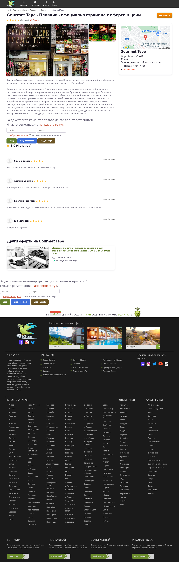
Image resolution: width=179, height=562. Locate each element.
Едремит (123, 434)
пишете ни (13, 556)
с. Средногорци (89, 430)
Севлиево (87, 491)
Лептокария (152, 430)
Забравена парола (19, 135)
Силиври (123, 482)
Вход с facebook (27, 141)
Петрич (67, 412)
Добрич (29, 473)
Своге (85, 487)
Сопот (85, 524)
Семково (87, 495)
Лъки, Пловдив (51, 464)
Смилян (86, 513)
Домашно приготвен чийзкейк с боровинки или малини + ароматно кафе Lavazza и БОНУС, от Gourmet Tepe (81, 251)
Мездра (48, 475)
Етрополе (30, 495)
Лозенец (49, 456)
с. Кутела (87, 412)
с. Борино (68, 497)
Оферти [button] (23, 3)
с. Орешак (87, 423)
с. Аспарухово (70, 486)
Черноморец (107, 484)
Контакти (45, 367)
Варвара (30, 408)
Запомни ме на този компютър (45, 135)
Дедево (29, 465)
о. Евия (150, 445)
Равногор (68, 452)
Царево (105, 465)
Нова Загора (50, 496)
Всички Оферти (78, 360)
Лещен (48, 449)
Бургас (10, 515)
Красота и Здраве (79, 367)
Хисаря (105, 461)
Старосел (106, 421)
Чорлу (122, 500)
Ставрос (150, 482)
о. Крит (150, 449)
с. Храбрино (88, 438)
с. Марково (88, 419)
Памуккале (124, 475)
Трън (104, 447)
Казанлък (30, 524)
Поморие (68, 438)
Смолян (86, 517)
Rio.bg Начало (47, 360)
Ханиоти (150, 493)
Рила (66, 471)
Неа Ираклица (153, 441)
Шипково (106, 498)
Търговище (107, 454)
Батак (10, 464)
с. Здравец (68, 522)
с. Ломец (87, 416)
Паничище (50, 522)
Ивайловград (32, 509)
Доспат (29, 480)
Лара (121, 460)
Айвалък (123, 405)
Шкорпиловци (108, 506)
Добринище (31, 469)
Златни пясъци (32, 502)
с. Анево (67, 482)
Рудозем (67, 475)
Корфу (149, 427)
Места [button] (46, 3)
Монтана (49, 488)
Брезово (11, 511)
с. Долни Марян (68, 509)
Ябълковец (106, 513)
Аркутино (11, 423)
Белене (10, 475)
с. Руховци (87, 427)
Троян (104, 443)
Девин (29, 461)
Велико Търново (30, 421)
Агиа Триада (152, 405)
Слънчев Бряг (89, 509)
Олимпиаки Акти (154, 460)
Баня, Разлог (13, 460)
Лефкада (150, 434)
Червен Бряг (107, 476)
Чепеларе (106, 473)
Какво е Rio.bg (47, 363)
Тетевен (105, 436)
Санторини (151, 471)
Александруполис (154, 408)
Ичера (29, 517)
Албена (10, 408)
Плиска (67, 430)
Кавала (150, 419)
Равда (66, 449)
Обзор (48, 499)
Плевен (67, 427)
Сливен (86, 506)
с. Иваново (87, 405)
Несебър (49, 492)
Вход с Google (46, 141)
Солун (149, 478)
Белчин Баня (13, 489)
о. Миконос (152, 452)
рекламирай (56, 556)
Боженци (11, 500)
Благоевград (13, 497)
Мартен (48, 471)
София (104, 405)
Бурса (121, 427)
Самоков (87, 459)
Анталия (122, 416)
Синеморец (88, 502)
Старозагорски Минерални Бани (108, 415)
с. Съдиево (87, 434)
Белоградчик (13, 486)
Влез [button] (54, 3)
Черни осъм (107, 480)
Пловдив (68, 434)
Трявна (105, 450)
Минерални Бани (50, 483)
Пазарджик (50, 510)
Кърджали (49, 441)
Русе (66, 478)
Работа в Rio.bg (108, 371)
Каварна (30, 521)
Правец (67, 441)
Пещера (67, 416)
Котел (47, 434)
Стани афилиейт (79, 371)
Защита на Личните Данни (53, 374)
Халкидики (151, 489)
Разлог (67, 464)
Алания (122, 412)
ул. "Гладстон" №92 (132, 56)
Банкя (10, 445)
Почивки (75, 363)
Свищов (86, 484)
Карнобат (49, 412)
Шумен (105, 509)
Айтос (10, 405)
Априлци (11, 412)
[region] (89, 150)
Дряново (30, 484)
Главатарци (31, 440)
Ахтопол (11, 434)
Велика (29, 416)
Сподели (34, 20)
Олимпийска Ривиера (156, 464)
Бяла (9, 519)
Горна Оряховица (31, 449)
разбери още (98, 556)
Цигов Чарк (107, 469)
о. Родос (150, 456)
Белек (121, 419)
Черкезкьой (124, 493)
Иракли (29, 513)
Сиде (121, 478)
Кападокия (124, 445)
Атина (149, 412)
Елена (29, 487)
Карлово (49, 408)
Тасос (149, 486)
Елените (30, 491)
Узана (104, 458)
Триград (105, 439)
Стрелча (105, 428)
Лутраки (150, 438)
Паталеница (69, 405)
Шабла (105, 495)
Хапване (45, 371)
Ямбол (105, 521)
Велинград (31, 426)
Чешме (122, 497)
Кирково (49, 416)
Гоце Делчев (31, 454)
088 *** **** (129, 59)
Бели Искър (12, 478)
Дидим (122, 430)
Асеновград (12, 427)
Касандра (151, 423)
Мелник (48, 478)
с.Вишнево (87, 451)
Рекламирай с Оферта (111, 360)
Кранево (49, 438)
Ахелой (10, 430)
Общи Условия (108, 363)
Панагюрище (51, 518)
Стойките (106, 425)
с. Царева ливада (87, 443)
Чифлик (105, 491)
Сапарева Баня (89, 466)
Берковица (12, 493)
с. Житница (69, 518)
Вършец (30, 433)
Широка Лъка (108, 502)
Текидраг (123, 486)
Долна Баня (31, 476)
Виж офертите (164, 15)
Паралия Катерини (155, 467)
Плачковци (69, 423)
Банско (10, 449)
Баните (10, 441)
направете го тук (51, 124)
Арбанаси (11, 416)
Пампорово (50, 514)
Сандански (87, 463)
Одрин (122, 471)
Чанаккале (123, 489)
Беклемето (12, 471)
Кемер (122, 449)
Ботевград (12, 508)
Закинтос (151, 416)
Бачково (11, 467)
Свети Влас (88, 476)
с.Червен (87, 455)
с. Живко (68, 514)
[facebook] (21, 342)
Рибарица (68, 467)
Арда (9, 419)
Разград (67, 460)
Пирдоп (67, 419)
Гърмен (29, 458)
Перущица (68, 408)
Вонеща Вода (32, 429)
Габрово (30, 437)
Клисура (49, 423)
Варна (29, 412)
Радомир (68, 456)
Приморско (69, 445)
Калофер (49, 405)
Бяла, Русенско (32, 405)
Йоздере (123, 441)
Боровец (11, 504)
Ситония (150, 475)
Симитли (87, 498)
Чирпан (105, 487)
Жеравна (30, 498)
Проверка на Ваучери (111, 367)
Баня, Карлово (13, 456)
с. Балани (68, 489)
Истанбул (123, 438)
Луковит (48, 460)
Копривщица (51, 427)
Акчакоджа (124, 408)
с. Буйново (68, 500)
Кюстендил (50, 445)
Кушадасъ (123, 456)
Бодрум (122, 423)
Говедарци (31, 444)
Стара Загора (107, 408)
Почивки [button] (35, 3)
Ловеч (48, 452)
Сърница (106, 432)
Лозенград (123, 464)
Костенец (49, 430)
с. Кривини (87, 408)
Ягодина (105, 517)
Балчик (10, 438)
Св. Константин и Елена (89, 471)
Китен (48, 419)
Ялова (121, 504)
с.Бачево (87, 448)
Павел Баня (50, 507)
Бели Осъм (12, 482)
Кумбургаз (123, 452)
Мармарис (123, 467)
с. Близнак (68, 493)
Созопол (86, 521)
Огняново (49, 503)
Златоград (31, 506)
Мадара (48, 467)
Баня (9, 452)
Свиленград (88, 480)
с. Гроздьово (69, 504)
